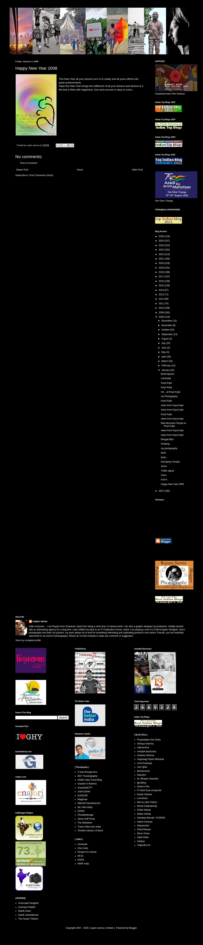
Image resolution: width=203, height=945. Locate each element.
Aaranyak (82, 844)
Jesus (164, 466)
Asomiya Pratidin (26, 907)
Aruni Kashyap (144, 763)
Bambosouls (143, 771)
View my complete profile (28, 640)
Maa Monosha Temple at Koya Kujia (173, 424)
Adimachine (143, 747)
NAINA (81, 811)
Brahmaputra (167, 374)
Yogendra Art (143, 845)
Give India (83, 848)
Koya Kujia (166, 383)
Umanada (166, 378)
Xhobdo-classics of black (90, 830)
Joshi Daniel (84, 791)
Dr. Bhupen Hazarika (147, 778)
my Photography (169, 396)
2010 (162, 308)
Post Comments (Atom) (41, 175)
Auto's (164, 479)
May (163, 352)
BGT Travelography (87, 776)
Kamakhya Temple (170, 461)
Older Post (137, 169)
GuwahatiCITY (85, 787)
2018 (162, 272)
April (164, 356)
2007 (162, 491)
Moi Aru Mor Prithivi (147, 802)
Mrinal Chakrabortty (147, 806)
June (164, 347)
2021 (162, 258)
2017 (162, 276)
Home (80, 169)
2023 (162, 249)
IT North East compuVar (149, 790)
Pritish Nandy (144, 810)
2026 (162, 236)
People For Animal (87, 852)
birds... (164, 457)
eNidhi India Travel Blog (90, 780)
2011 (162, 303)
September (167, 334)
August (165, 338)
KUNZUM (82, 795)
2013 (162, 294)
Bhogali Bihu (167, 439)
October (165, 329)
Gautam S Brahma (87, 783)
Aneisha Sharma (145, 755)
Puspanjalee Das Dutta (149, 739)
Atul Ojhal (142, 767)
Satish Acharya (144, 821)
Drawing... (166, 443)
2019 (162, 267)
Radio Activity (144, 814)
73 (23, 850)
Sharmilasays (144, 829)
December (167, 320)
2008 (162, 317)
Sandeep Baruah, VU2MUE (151, 817)
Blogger (133, 928)
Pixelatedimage (85, 815)
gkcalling (141, 782)
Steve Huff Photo (86, 819)
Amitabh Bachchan (146, 751)
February (166, 365)
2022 (162, 254)
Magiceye (82, 799)
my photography (169, 448)
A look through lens (87, 772)
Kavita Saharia (144, 794)
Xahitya (141, 841)
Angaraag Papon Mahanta (150, 759)
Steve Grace (143, 833)
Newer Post (22, 169)
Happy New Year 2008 (172, 484)
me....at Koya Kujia (170, 392)
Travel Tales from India (89, 826)
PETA (80, 856)
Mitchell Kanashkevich (89, 803)
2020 (162, 263)
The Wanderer (85, 822)
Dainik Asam (24, 911)
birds (163, 452)
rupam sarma (40, 621)
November (167, 325)
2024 (162, 245)
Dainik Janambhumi (28, 915)
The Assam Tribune (28, 918)
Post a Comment (28, 163)
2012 (162, 299)
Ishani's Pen (143, 786)
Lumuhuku (142, 798)
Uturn (163, 475)
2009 (162, 312)
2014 (162, 290)
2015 (162, 285)
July (163, 343)
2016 (162, 281)
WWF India (83, 863)
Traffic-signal (167, 470)
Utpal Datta (143, 837)
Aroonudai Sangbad (28, 903)
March (165, 361)
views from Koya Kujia (172, 405)
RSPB (81, 859)
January (165, 370)
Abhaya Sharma (145, 743)
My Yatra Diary (85, 807)
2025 (162, 240)
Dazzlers (141, 775)
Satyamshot (143, 825)
